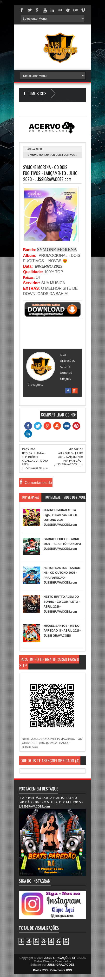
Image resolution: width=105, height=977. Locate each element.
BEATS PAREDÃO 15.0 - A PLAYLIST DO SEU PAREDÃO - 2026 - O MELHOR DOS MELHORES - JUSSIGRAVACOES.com (51, 802)
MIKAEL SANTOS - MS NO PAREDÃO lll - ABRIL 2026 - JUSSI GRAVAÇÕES (62, 630)
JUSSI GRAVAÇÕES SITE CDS (64, 958)
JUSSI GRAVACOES (61, 964)
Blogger (71, 100)
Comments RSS (61, 970)
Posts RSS (40, 970)
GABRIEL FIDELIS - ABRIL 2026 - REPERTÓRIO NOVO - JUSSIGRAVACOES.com (63, 544)
